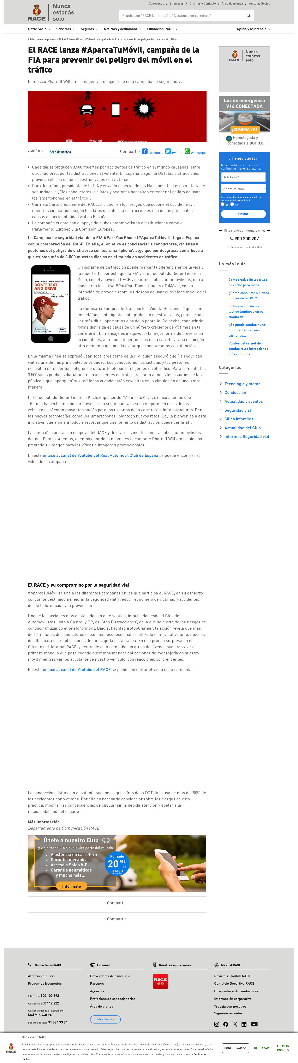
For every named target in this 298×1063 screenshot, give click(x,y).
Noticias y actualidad (120, 29)
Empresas (177, 3)
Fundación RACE (160, 29)
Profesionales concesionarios (112, 998)
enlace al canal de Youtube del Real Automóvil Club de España (100, 455)
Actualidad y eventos (244, 401)
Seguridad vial (238, 410)
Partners (97, 983)
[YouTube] (254, 1022)
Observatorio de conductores (236, 991)
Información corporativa (233, 998)
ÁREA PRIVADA (105, 1019)
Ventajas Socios (259, 3)
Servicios (63, 29)
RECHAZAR (261, 1048)
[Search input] (182, 15)
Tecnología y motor (242, 383)
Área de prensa (232, 3)
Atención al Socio (41, 976)
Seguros (87, 29)
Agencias (97, 991)
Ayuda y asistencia (251, 29)
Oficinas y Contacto (202, 3)
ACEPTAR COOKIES (283, 1048)
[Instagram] (216, 1022)
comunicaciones (246, 196)
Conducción (235, 392)
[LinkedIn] (244, 1022)
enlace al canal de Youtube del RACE (77, 669)
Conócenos (156, 3)
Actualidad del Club (243, 427)
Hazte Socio (37, 29)
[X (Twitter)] (234, 1022)
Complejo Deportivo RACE (234, 983)
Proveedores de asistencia (110, 976)
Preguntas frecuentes (45, 983)
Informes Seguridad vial (247, 436)
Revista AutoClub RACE (232, 976)
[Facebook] (225, 1022)
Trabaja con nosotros (230, 1006)
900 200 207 (246, 238)
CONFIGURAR (235, 1048)
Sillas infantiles (239, 418)
